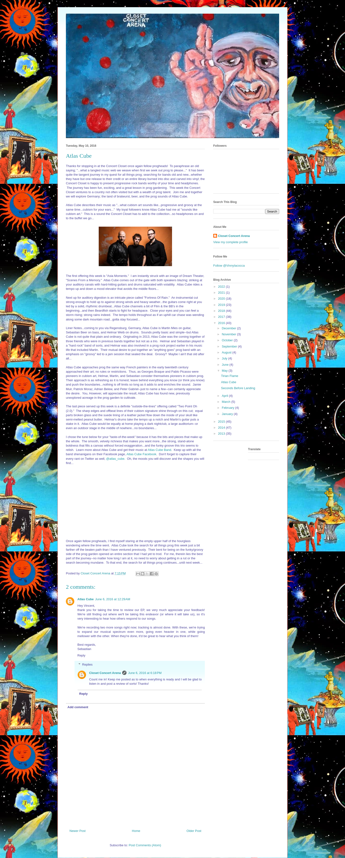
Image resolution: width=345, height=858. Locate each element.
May (225, 370)
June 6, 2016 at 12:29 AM (112, 599)
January (228, 414)
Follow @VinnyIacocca (229, 265)
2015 (222, 421)
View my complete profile (230, 242)
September (230, 346)
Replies (87, 664)
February (228, 407)
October (228, 340)
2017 (222, 317)
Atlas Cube (85, 599)
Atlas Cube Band (159, 450)
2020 (222, 298)
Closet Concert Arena (105, 673)
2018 (222, 311)
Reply (81, 655)
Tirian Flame (229, 376)
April (225, 396)
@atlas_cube (115, 458)
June (226, 364)
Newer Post (77, 831)
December (229, 328)
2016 (222, 323)
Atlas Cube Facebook (141, 454)
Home (136, 831)
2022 (222, 286)
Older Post (194, 831)
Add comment (78, 707)
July (225, 358)
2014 (222, 427)
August (227, 352)
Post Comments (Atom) (145, 845)
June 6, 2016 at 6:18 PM (144, 673)
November (229, 334)
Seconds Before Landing (238, 388)
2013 (222, 433)
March (226, 402)
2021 (222, 292)
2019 (222, 305)
